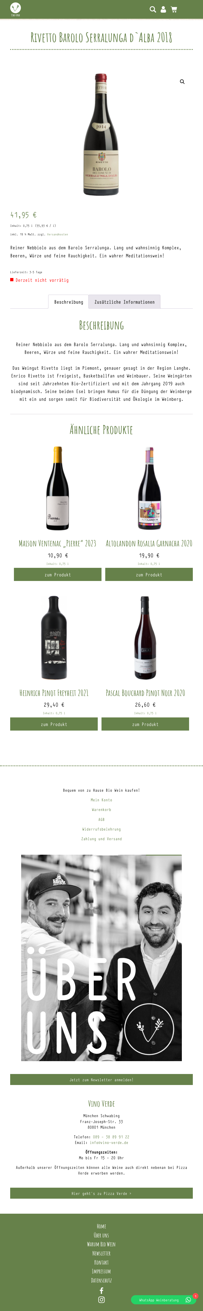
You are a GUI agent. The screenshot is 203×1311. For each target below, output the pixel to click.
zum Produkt (57, 574)
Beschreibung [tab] (68, 301)
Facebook (101, 1290)
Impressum (101, 1271)
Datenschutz (101, 1280)
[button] (182, 82)
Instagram (101, 1300)
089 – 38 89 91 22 (111, 1137)
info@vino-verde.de (109, 1142)
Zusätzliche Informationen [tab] (124, 301)
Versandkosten (57, 234)
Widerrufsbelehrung (101, 829)
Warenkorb (101, 809)
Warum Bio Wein (101, 1244)
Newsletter (101, 1253)
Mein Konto (163, 9)
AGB (101, 819)
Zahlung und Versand (101, 838)
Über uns (101, 1235)
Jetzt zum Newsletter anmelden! (101, 1079)
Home (101, 1226)
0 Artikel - (174, 9)
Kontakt (101, 1262)
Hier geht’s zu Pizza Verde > (101, 1193)
